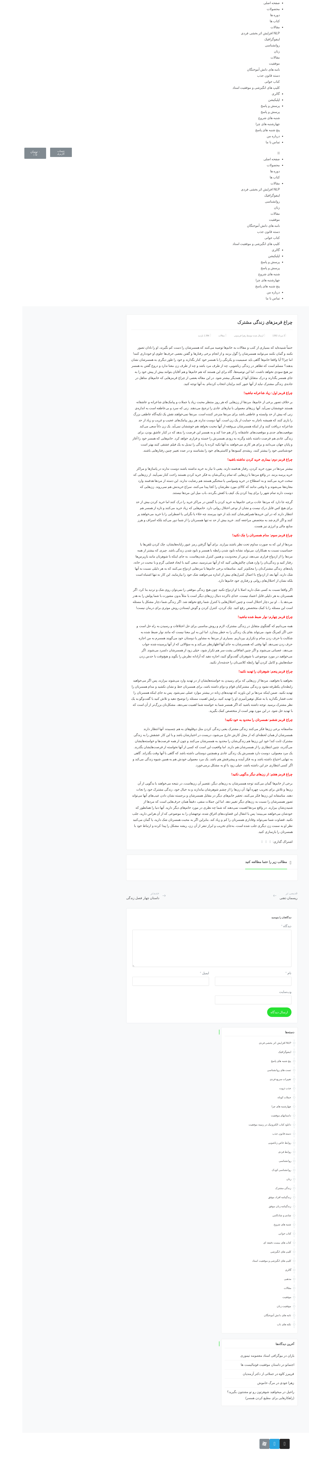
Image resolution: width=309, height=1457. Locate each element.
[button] (154, 153)
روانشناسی (250, 45)
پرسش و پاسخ (247, 106)
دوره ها (252, 15)
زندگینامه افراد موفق (257, 1197)
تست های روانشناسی (257, 1070)
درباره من (250, 136)
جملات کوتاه (262, 1097)
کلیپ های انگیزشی (258, 1251)
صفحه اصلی (249, 3)
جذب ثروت (263, 1088)
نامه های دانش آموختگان (241, 69)
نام (266, 973)
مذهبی (265, 1278)
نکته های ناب (262, 1324)
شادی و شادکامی (259, 1215)
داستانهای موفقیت (259, 1115)
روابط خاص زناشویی (257, 1142)
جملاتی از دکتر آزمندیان (236, 1373)
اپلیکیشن (251, 99)
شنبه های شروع (246, 118)
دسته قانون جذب (246, 75)
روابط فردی (262, 1151)
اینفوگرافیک (249, 39)
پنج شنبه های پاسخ (245, 130)
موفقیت (252, 63)
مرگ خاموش (244, 1383)
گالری (253, 93)
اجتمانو (267, 1364)
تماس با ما (250, 142)
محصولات (250, 9)
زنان (254, 51)
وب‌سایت (263, 992)
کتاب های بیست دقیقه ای (255, 1242)
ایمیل (182, 973)
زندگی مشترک (261, 1188)
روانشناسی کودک (259, 1169)
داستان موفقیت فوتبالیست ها (238, 1364)
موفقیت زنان (261, 1306)
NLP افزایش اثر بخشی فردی (238, 33)
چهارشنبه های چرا (245, 124)
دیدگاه (264, 926)
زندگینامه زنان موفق (257, 1206)
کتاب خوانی (249, 81)
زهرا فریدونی (218, 335)
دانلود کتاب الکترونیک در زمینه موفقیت (247, 1124)
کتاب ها (252, 21)
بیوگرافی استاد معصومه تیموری (239, 1355)
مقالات (252, 27)
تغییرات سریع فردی (258, 1079)
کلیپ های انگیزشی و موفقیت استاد (233, 87)
